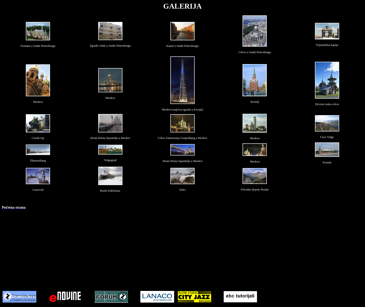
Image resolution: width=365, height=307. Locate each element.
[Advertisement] (182, 246)
